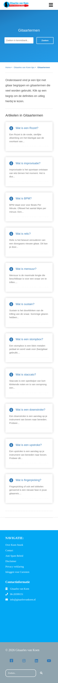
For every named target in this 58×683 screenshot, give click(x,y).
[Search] (41, 673)
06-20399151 (16, 594)
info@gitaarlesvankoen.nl (23, 599)
